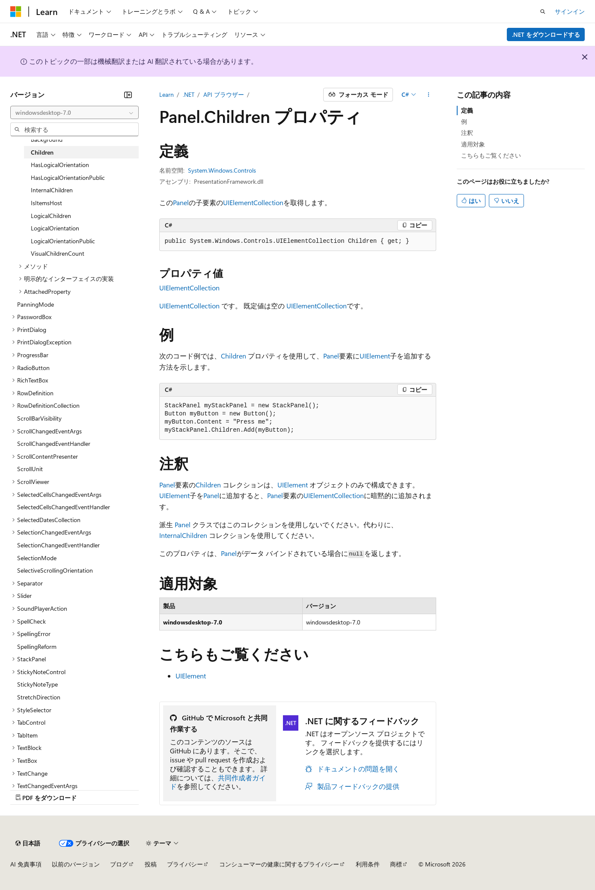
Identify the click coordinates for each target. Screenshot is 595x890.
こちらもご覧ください (491, 155)
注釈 (467, 132)
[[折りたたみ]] (128, 94)
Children (233, 355)
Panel (181, 202)
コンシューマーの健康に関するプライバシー (279, 864)
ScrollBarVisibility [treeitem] (39, 418)
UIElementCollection (253, 202)
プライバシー (185, 864)
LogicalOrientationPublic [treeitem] (63, 241)
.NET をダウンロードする (546, 34)
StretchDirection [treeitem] (38, 697)
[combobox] (74, 112)
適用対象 (473, 144)
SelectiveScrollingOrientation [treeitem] (55, 570)
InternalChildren (183, 535)
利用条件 (368, 864)
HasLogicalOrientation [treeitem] (60, 165)
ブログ (119, 864)
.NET (188, 94)
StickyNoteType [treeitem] (37, 684)
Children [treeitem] (42, 152)
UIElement (375, 355)
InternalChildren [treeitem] (52, 190)
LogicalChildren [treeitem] (51, 216)
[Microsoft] (15, 11)
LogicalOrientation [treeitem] (55, 228)
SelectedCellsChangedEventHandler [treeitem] (63, 507)
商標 (396, 864)
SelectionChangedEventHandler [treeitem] (58, 545)
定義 (467, 110)
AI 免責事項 (26, 864)
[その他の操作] (428, 95)
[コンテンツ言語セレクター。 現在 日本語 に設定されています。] (27, 843)
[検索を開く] (542, 11)
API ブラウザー (223, 94)
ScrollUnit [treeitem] (30, 469)
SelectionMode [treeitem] (37, 558)
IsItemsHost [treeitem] (46, 203)
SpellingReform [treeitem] (37, 646)
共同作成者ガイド (218, 782)
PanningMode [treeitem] (35, 304)
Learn (166, 94)
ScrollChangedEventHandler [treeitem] (53, 443)
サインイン (570, 11)
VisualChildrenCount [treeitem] (57, 253)
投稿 (151, 864)
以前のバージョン (76, 864)
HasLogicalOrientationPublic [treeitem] (68, 177)
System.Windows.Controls (222, 170)
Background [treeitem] (46, 139)
